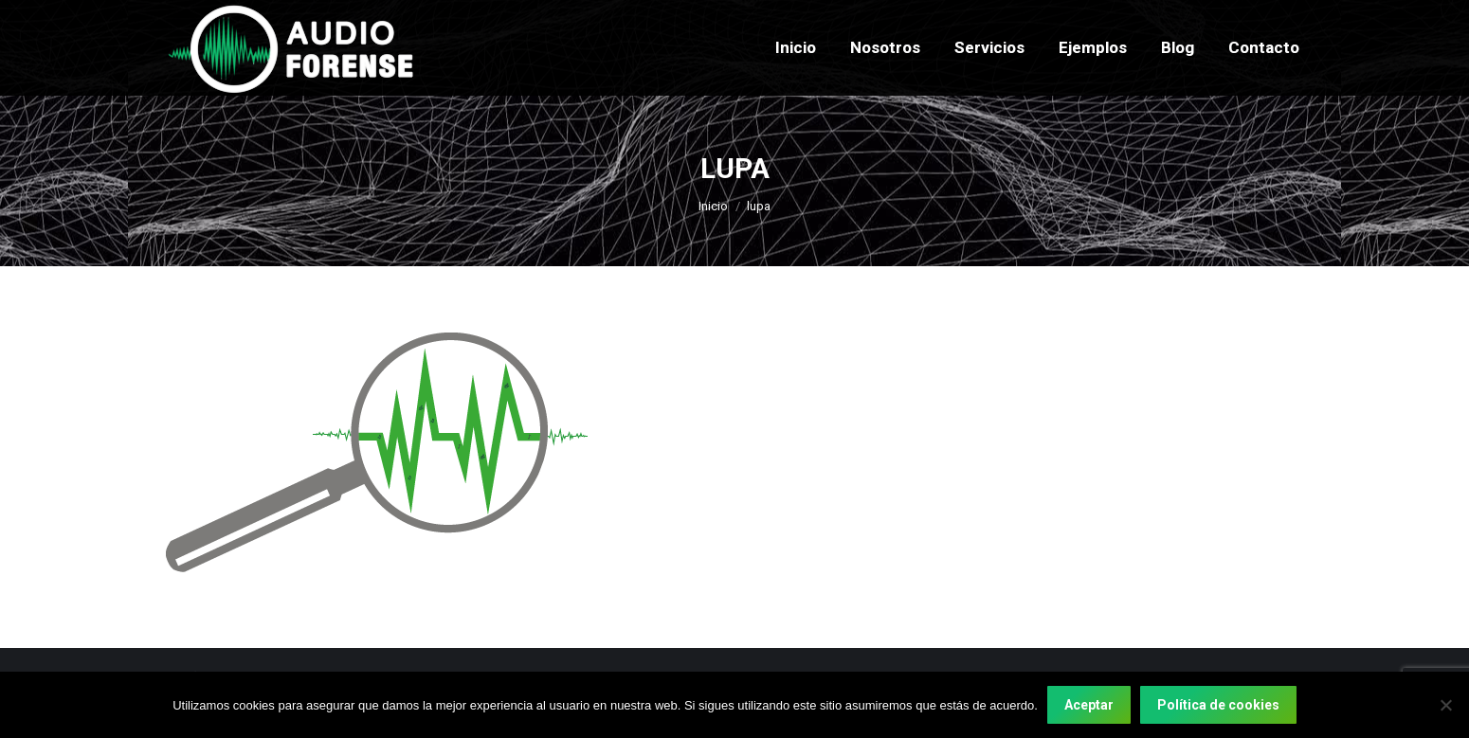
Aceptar (1089, 704)
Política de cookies (1218, 704)
